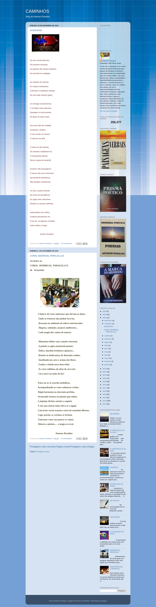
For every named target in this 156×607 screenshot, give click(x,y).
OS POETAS (114, 501)
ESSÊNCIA (114, 467)
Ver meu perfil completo (108, 111)
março (106, 358)
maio (106, 352)
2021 (104, 375)
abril (106, 355)
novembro (108, 324)
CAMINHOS (37, 11)
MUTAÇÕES (114, 414)
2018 (104, 385)
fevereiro (107, 361)
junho (106, 348)
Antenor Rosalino (109, 61)
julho (106, 345)
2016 (104, 391)
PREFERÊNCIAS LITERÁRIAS (116, 568)
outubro (107, 336)
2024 (104, 318)
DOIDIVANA (36, 30)
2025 (104, 314)
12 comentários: (67, 438)
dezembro (108, 320)
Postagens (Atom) (42, 452)
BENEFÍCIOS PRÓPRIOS (115, 551)
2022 (104, 372)
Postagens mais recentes (43, 446)
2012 (104, 404)
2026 (104, 311)
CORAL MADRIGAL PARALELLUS (47, 256)
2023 (104, 369)
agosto (107, 342)
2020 (104, 378)
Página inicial (63, 446)
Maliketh (87, 601)
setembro (108, 339)
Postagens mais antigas (82, 446)
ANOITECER (115, 517)
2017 (104, 388)
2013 (104, 401)
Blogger (104, 601)
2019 (104, 381)
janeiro (107, 365)
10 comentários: (67, 243)
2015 (104, 394)
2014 (104, 397)
